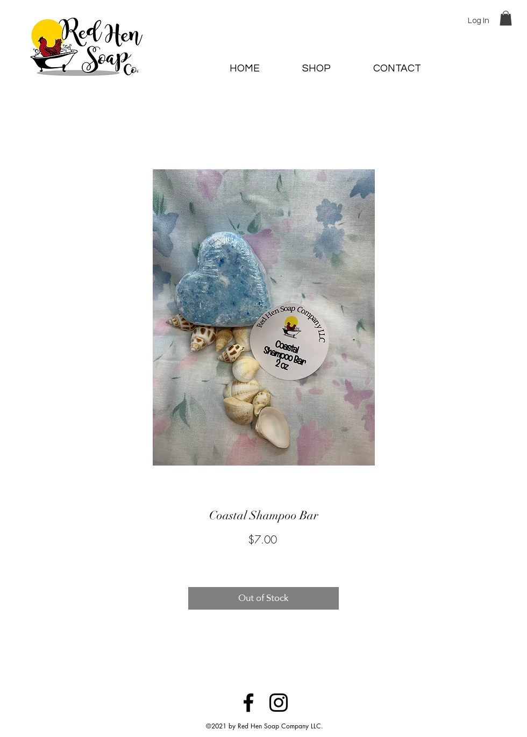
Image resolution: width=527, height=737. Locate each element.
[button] (506, 18)
